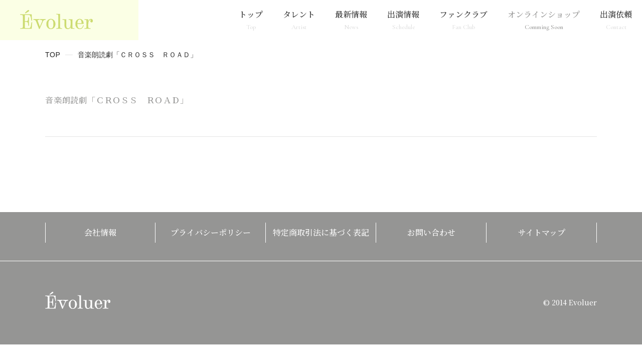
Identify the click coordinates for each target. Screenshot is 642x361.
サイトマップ (541, 232)
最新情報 (351, 20)
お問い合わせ (431, 232)
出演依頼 (616, 20)
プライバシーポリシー (211, 232)
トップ (251, 20)
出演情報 (403, 20)
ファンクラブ (463, 20)
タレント (299, 20)
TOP (53, 55)
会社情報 (100, 232)
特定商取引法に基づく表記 (321, 232)
